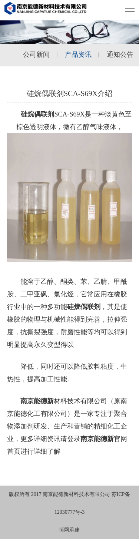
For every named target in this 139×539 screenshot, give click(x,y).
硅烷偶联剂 (37, 114)
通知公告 (120, 54)
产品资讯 (78, 54)
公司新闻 (36, 54)
